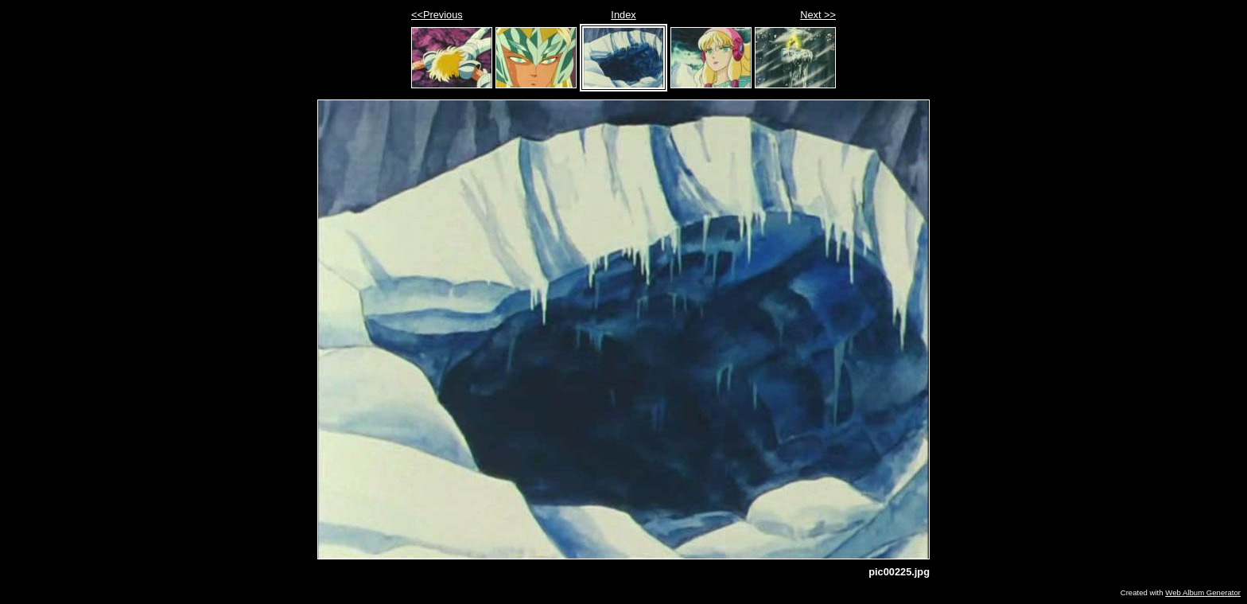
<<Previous (437, 15)
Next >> (818, 15)
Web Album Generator (1203, 592)
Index (623, 15)
